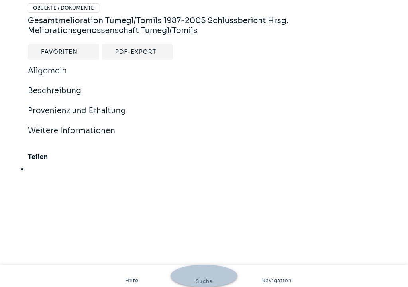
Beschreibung (54, 96)
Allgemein (47, 76)
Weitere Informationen (71, 136)
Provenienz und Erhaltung (77, 116)
